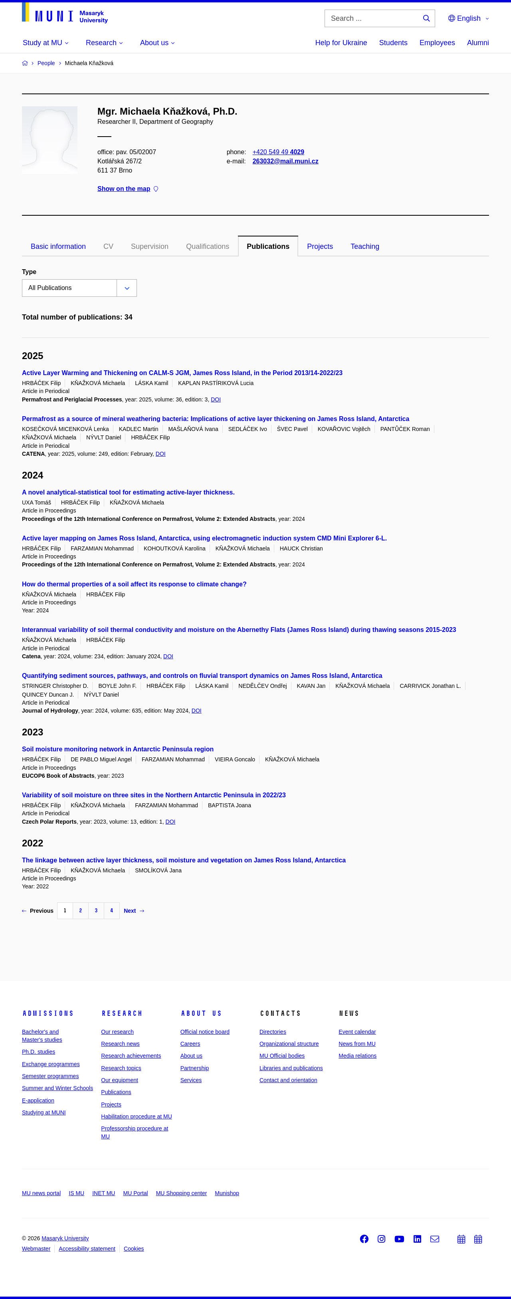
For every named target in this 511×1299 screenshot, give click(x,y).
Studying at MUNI (44, 1112)
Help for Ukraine (341, 43)
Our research (117, 1032)
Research (122, 1013)
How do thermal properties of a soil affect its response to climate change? (134, 584)
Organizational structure (289, 1044)
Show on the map (127, 189)
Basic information (58, 246)
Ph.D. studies (38, 1052)
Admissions (48, 1013)
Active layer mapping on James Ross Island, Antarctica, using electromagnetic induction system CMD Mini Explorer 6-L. (204, 538)
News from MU (357, 1044)
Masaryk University (65, 1238)
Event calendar (357, 1032)
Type (29, 271)
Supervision (149, 246)
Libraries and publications (291, 1068)
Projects (320, 246)
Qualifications (207, 246)
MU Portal (135, 1193)
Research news (120, 1044)
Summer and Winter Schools (57, 1088)
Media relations (357, 1056)
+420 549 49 (278, 152)
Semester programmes (50, 1076)
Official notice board (205, 1032)
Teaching (365, 246)
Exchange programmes (51, 1064)
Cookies (134, 1248)
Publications (268, 246)
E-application (38, 1100)
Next (134, 911)
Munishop (227, 1193)
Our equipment (119, 1080)
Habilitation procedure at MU (136, 1116)
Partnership (194, 1068)
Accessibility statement (87, 1248)
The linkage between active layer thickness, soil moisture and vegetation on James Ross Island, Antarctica (184, 860)
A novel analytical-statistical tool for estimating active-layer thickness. (128, 492)
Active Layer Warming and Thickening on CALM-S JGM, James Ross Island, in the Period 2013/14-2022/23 (182, 372)
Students (393, 43)
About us (201, 1013)
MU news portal (41, 1193)
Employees (437, 43)
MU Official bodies (282, 1056)
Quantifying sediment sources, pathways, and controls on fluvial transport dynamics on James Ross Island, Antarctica (202, 675)
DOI (216, 399)
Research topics (121, 1068)
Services (191, 1080)
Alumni (478, 43)
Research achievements (131, 1056)
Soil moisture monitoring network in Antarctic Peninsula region (118, 749)
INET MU (103, 1193)
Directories (272, 1032)
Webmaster (36, 1248)
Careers (190, 1044)
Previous (37, 911)
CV (108, 246)
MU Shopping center (181, 1193)
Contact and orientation (288, 1080)
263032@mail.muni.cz (286, 161)
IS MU (76, 1193)
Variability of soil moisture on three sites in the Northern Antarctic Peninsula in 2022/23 (154, 795)
